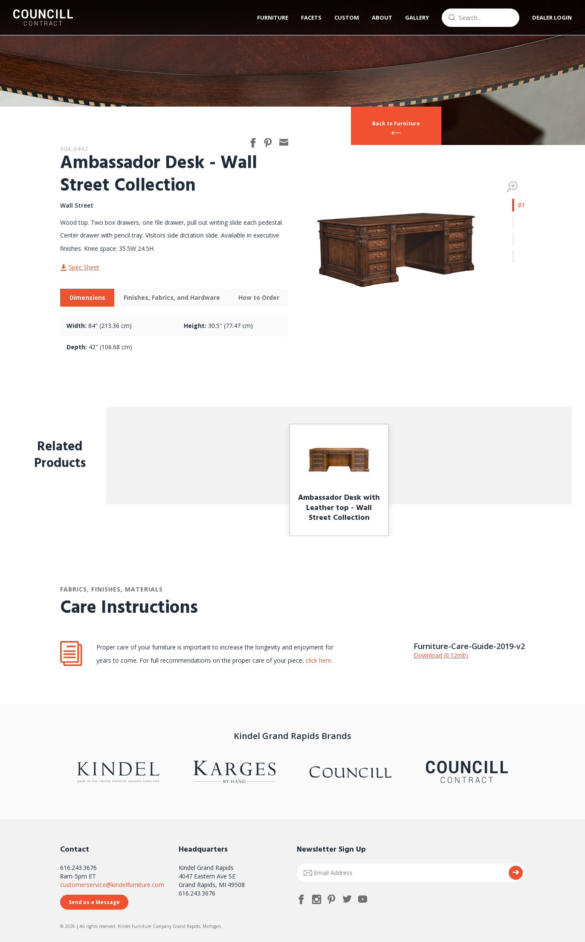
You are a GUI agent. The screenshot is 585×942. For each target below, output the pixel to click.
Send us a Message (94, 902)
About (382, 17)
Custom (346, 17)
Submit (516, 873)
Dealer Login (552, 17)
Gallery (417, 17)
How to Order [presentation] (258, 297)
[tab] (87, 298)
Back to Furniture (396, 123)
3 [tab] (518, 239)
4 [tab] (518, 256)
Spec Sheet (84, 267)
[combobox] (480, 18)
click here (317, 660)
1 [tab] (518, 205)
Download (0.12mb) (441, 655)
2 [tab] (518, 222)
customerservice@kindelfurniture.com (112, 885)
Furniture (272, 17)
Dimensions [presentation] (87, 297)
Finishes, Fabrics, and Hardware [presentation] (172, 297)
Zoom (512, 186)
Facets (311, 17)
